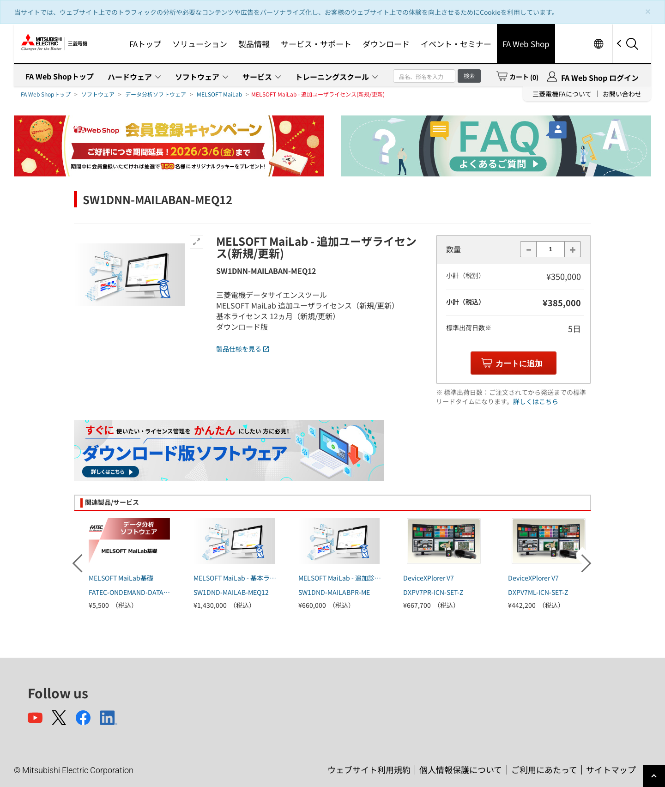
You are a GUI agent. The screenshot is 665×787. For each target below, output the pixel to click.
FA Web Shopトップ (59, 76)
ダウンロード (386, 43)
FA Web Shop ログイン (600, 77)
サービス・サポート (316, 43)
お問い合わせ (622, 93)
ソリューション (199, 43)
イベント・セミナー (456, 43)
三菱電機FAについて (562, 93)
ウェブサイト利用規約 (369, 769)
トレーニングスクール (332, 76)
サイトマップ (611, 769)
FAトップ (145, 43)
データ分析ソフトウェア (155, 94)
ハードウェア (130, 76)
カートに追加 (519, 363)
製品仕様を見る (242, 348)
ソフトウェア (197, 76)
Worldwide (598, 43)
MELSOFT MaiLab (219, 94)
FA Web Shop (526, 43)
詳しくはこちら (535, 401)
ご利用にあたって (544, 769)
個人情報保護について (460, 769)
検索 (469, 75)
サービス (257, 76)
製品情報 (254, 43)
